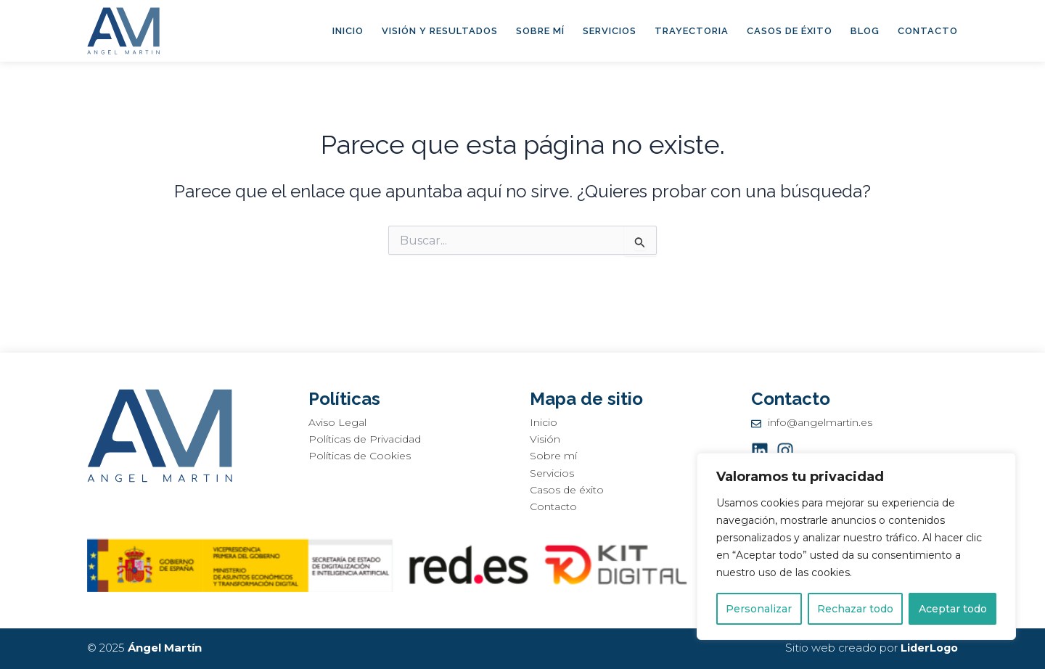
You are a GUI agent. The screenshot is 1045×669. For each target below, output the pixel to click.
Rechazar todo (855, 608)
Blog (865, 30)
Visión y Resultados (440, 30)
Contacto (928, 30)
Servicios (609, 30)
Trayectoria (692, 30)
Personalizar (759, 608)
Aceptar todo (953, 608)
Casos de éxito (789, 30)
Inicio (348, 30)
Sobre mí (540, 30)
